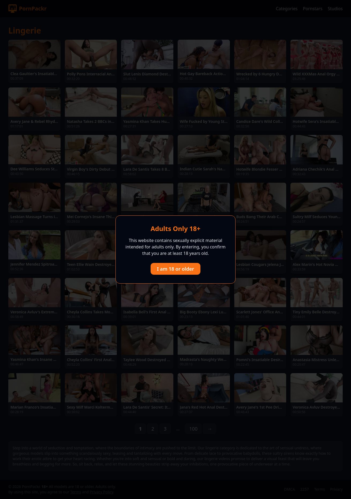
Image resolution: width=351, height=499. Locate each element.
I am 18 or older (175, 269)
